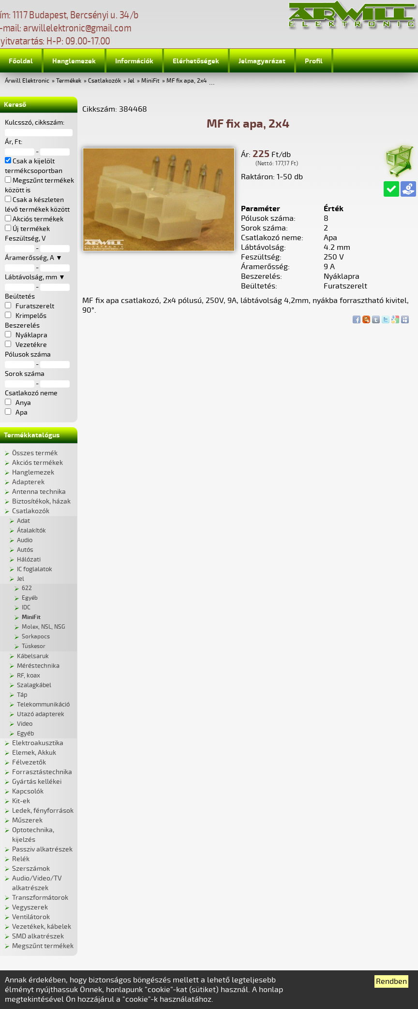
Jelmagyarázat (262, 61)
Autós (25, 550)
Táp (22, 695)
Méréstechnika (38, 666)
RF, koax (28, 675)
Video (24, 724)
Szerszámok (31, 869)
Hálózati (29, 559)
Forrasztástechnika (42, 772)
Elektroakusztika (37, 743)
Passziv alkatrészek (42, 849)
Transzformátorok (40, 898)
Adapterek (28, 482)
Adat (23, 521)
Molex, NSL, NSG (43, 627)
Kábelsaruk (33, 656)
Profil (314, 61)
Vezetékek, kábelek (41, 927)
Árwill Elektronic (27, 81)
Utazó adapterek (40, 714)
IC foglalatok (34, 569)
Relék (21, 859)
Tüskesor (33, 646)
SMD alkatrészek (38, 936)
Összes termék (35, 453)
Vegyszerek (30, 907)
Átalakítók (31, 530)
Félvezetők (29, 762)
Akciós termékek (37, 463)
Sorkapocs (36, 636)
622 (27, 588)
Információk (134, 61)
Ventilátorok (31, 917)
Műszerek (27, 820)
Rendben (391, 981)
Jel (131, 81)
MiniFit (150, 81)
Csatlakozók (104, 81)
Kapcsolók (28, 791)
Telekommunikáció (43, 704)
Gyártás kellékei (36, 782)
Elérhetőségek (196, 61)
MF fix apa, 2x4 (186, 81)
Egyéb (30, 598)
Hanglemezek (74, 61)
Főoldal (21, 61)
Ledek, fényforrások (43, 811)
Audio (24, 540)
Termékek (68, 81)
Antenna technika (39, 492)
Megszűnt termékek (43, 946)
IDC (26, 607)
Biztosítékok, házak (41, 501)
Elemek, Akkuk (34, 753)
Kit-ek (21, 801)
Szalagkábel (34, 685)
